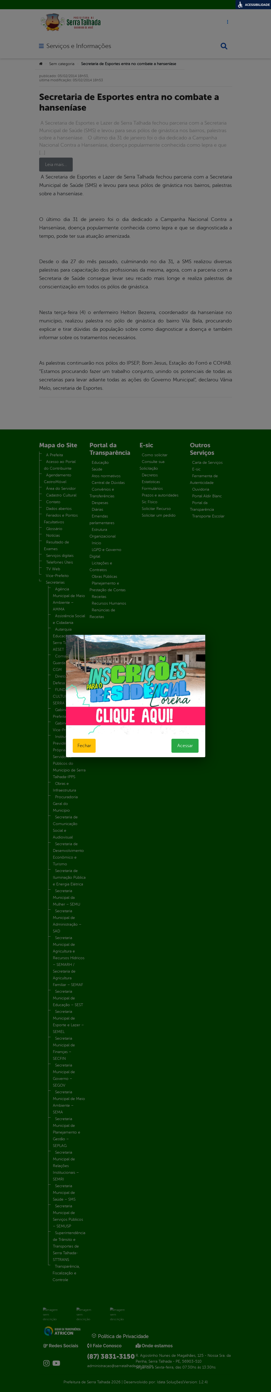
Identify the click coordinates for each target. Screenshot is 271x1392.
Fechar (84, 745)
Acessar (185, 745)
